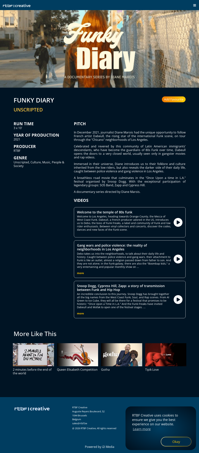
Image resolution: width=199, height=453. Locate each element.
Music (46, 162)
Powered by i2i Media (99, 447)
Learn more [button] (142, 429)
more (80, 273)
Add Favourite (173, 99)
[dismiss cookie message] (176, 441)
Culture (36, 162)
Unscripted (21, 162)
